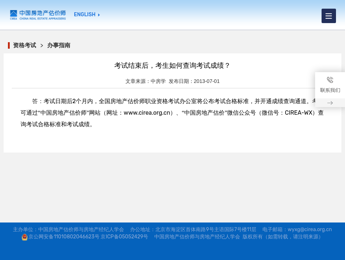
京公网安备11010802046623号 (63, 237)
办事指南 (58, 45)
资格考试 (24, 45)
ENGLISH (85, 14)
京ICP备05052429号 (124, 237)
